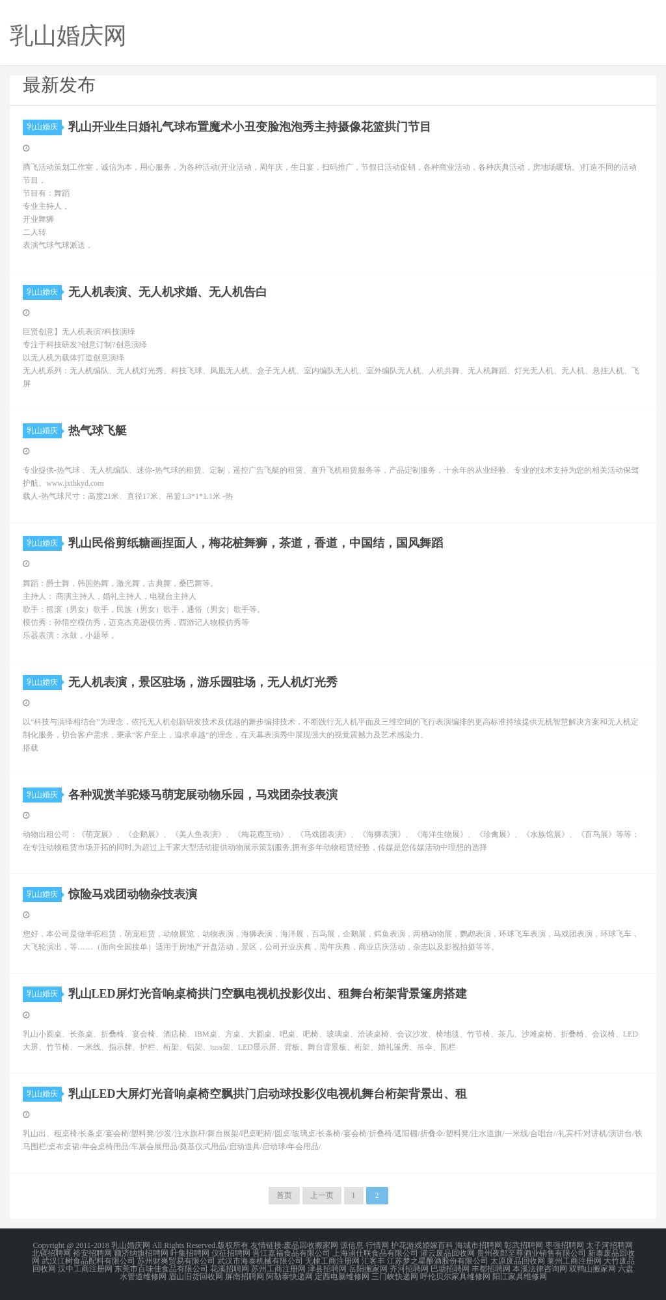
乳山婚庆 (44, 126)
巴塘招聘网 (450, 1268)
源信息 (352, 1245)
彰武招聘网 (523, 1245)
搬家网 (326, 1245)
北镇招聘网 (51, 1253)
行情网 (377, 1245)
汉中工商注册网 (85, 1268)
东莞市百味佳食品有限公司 (161, 1268)
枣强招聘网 (564, 1245)
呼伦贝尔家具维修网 (455, 1276)
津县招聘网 (327, 1268)
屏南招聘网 (244, 1276)
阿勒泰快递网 (289, 1276)
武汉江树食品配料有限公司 (88, 1261)
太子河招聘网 (609, 1245)
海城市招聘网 (478, 1245)
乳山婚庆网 (130, 1245)
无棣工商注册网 (332, 1261)
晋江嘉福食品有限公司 (291, 1253)
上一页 (322, 1195)
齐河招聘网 (409, 1268)
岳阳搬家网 (368, 1268)
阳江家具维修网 (519, 1276)
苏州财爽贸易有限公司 (176, 1261)
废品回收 (299, 1245)
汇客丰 (373, 1261)
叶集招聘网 (189, 1253)
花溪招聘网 (229, 1268)
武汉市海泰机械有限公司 (260, 1261)
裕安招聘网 (92, 1253)
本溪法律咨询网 (540, 1268)
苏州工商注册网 (278, 1268)
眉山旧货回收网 (195, 1276)
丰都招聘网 (491, 1268)
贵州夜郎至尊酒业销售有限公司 (531, 1253)
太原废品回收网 (517, 1261)
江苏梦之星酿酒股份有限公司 (437, 1261)
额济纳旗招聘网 (141, 1253)
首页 (284, 1195)
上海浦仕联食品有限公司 (375, 1253)
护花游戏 (406, 1245)
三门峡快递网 (394, 1276)
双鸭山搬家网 (592, 1268)
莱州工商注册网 (574, 1261)
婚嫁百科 (437, 1245)
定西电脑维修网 (342, 1276)
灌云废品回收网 (447, 1253)
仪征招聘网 (230, 1253)
